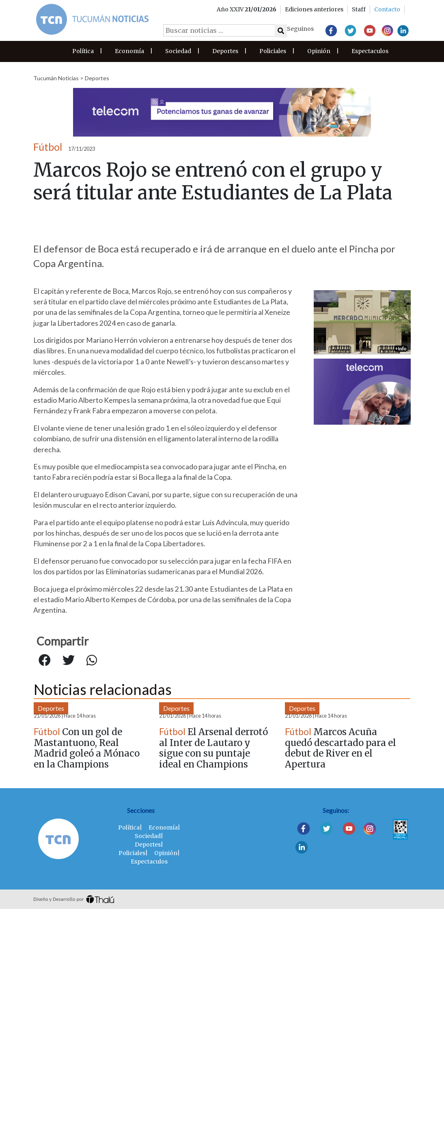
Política (83, 51)
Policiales (272, 51)
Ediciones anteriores (314, 9)
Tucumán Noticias (56, 78)
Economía (129, 51)
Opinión (318, 51)
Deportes (225, 51)
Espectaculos (369, 51)
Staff (359, 9)
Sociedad (178, 51)
